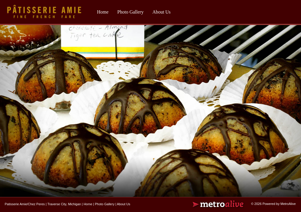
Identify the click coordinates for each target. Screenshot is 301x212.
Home (102, 11)
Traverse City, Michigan (64, 204)
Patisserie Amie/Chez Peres (25, 204)
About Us (161, 11)
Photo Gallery (130, 11)
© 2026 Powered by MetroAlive (273, 204)
